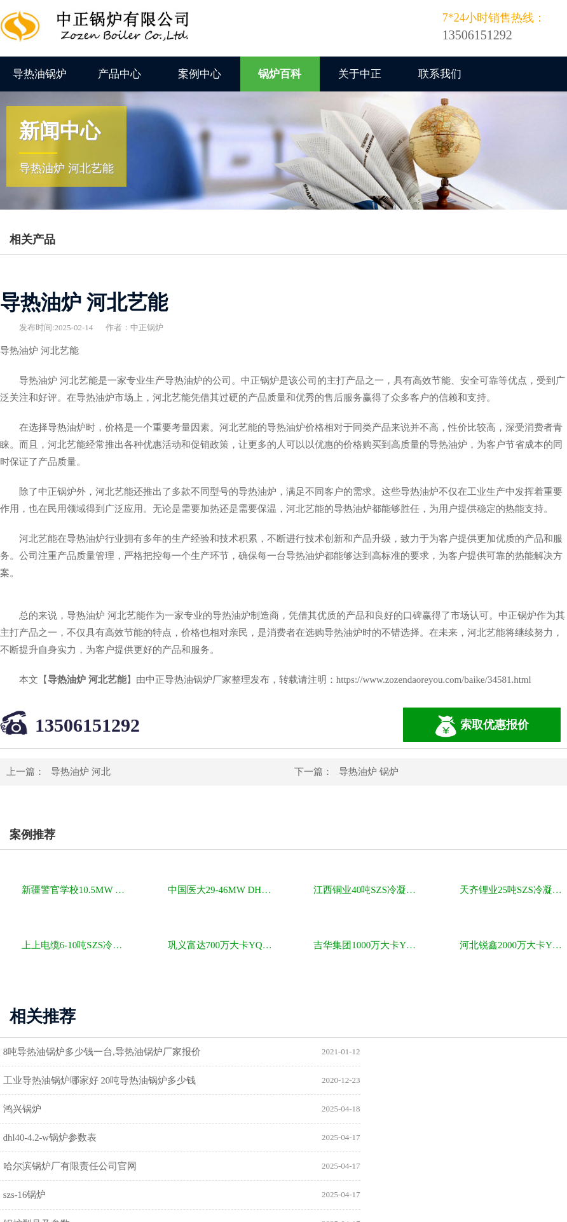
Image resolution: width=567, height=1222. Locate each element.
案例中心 (199, 74)
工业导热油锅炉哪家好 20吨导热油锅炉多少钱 (396, 1052)
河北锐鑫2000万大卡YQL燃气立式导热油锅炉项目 (513, 945)
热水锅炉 (319, 1169)
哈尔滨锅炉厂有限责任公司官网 (75, 1110)
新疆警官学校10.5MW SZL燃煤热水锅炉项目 (75, 890)
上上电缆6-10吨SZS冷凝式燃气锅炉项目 (75, 945)
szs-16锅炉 (321, 1110)
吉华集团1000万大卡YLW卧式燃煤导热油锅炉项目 (367, 945)
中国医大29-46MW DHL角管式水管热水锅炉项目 (221, 890)
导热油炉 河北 (81, 772)
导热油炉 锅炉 (369, 772)
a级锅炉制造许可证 (48, 1169)
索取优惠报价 (482, 726)
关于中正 (359, 74)
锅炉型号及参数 (41, 1139)
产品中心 (119, 74)
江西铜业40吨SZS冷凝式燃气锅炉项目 (367, 890)
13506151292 (87, 725)
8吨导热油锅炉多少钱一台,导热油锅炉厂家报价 (107, 1052)
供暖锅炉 (319, 1139)
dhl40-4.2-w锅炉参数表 (347, 1081)
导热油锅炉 (40, 74)
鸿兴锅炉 (27, 1081)
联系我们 (439, 74)
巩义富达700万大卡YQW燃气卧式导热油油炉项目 (221, 945)
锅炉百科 (279, 74)
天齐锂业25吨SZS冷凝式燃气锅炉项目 (513, 890)
